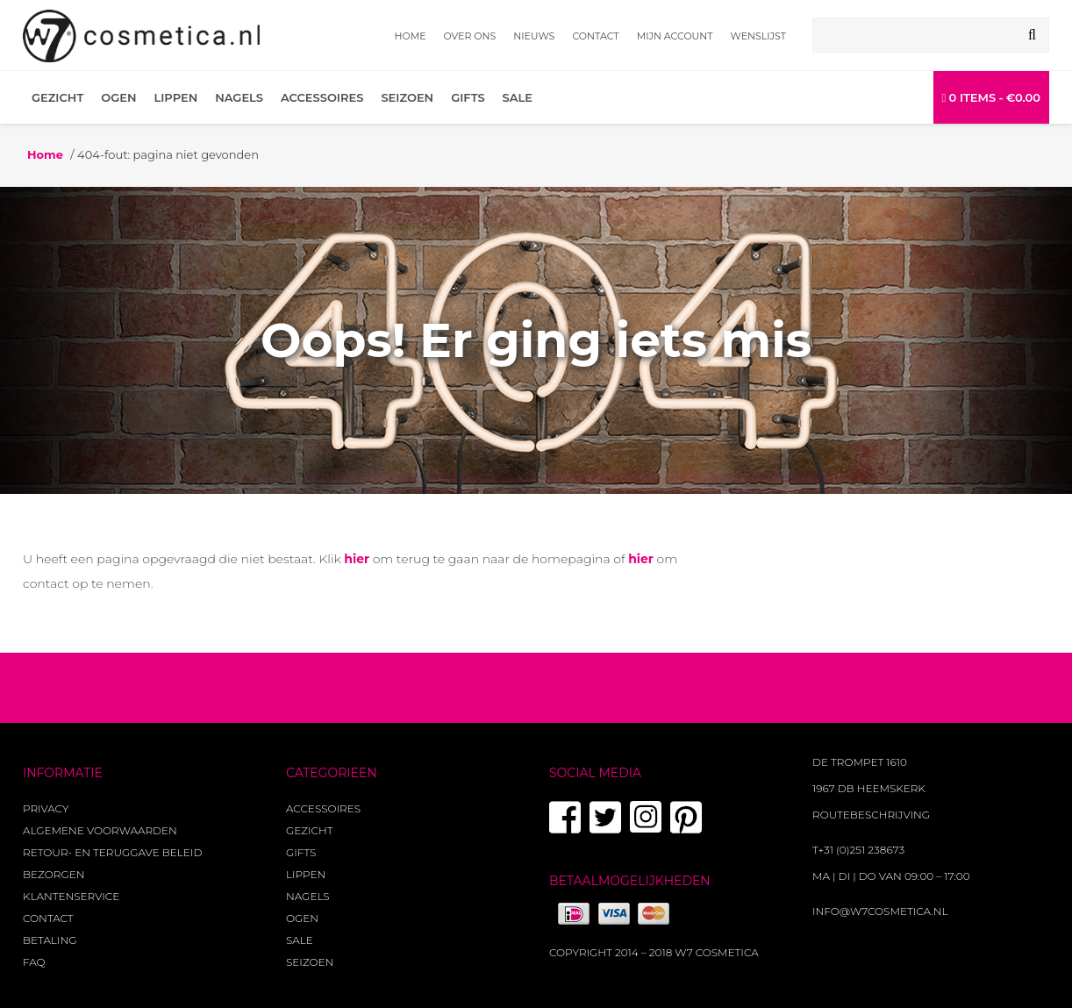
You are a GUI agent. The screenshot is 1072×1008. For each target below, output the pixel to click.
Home (410, 36)
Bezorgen (53, 874)
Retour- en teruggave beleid (112, 852)
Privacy (45, 808)
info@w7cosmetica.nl (880, 911)
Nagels (239, 97)
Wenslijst (758, 36)
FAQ (34, 962)
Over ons (470, 36)
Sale (517, 97)
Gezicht (57, 97)
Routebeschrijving (871, 814)
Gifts (467, 97)
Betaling (49, 940)
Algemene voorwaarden (100, 830)
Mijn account (675, 36)
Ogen (118, 97)
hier (356, 559)
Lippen (175, 97)
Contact (595, 36)
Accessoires (322, 97)
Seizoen (407, 97)
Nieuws (533, 36)
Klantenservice (71, 896)
